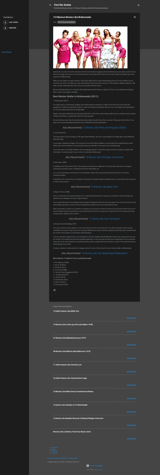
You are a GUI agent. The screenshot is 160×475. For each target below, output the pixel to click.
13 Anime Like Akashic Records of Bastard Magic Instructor (78, 418)
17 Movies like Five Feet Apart (104, 218)
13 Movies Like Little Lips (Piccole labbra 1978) (73, 324)
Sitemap (74, 458)
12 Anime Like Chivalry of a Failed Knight (70, 405)
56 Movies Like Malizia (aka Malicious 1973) (71, 351)
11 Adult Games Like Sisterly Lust (67, 365)
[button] (134, 17)
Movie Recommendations (66, 22)
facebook (55, 447)
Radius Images (99, 469)
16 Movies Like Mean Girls (104, 186)
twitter (54, 449)
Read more (131, 318)
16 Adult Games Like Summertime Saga (70, 378)
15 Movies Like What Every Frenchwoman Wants (73, 391)
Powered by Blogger (94, 466)
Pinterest (55, 451)
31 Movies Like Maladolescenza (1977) (69, 338)
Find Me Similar (62, 4)
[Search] (138, 5)
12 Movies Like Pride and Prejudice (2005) (104, 127)
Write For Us (66, 458)
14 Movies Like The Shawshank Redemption (104, 253)
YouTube (54, 453)
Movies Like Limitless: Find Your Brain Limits (72, 432)
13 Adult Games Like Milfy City (66, 311)
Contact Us (57, 458)
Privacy (49, 458)
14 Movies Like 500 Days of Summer (104, 157)
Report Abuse (6, 52)
